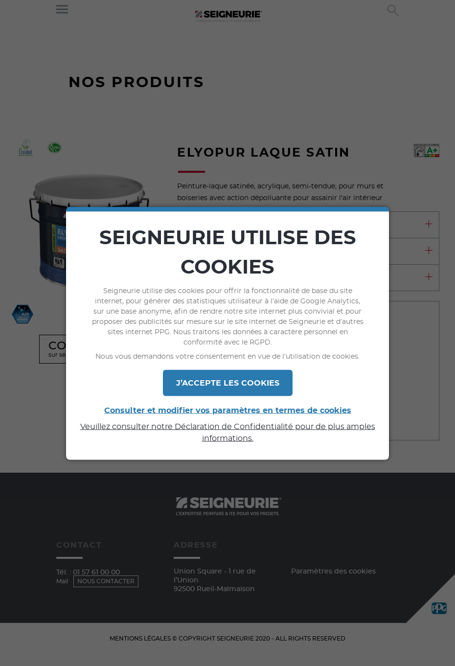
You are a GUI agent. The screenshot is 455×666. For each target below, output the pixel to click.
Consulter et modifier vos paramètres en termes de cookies (227, 410)
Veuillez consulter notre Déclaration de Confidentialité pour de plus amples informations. (227, 432)
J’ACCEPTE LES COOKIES (227, 383)
